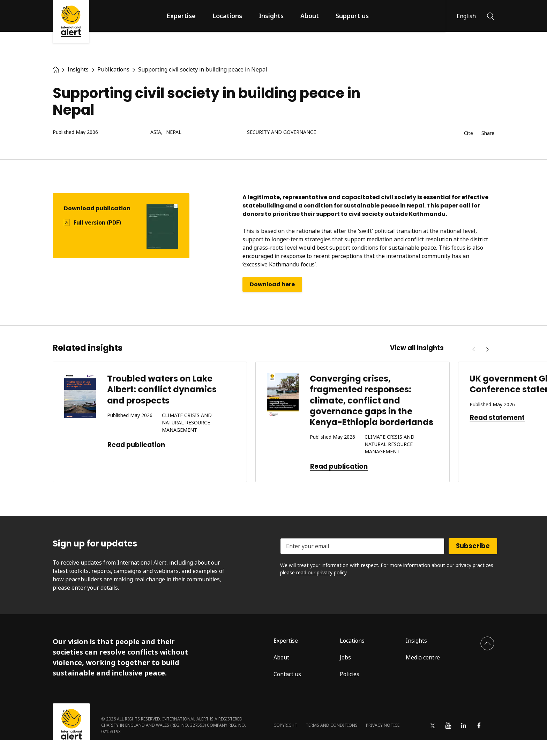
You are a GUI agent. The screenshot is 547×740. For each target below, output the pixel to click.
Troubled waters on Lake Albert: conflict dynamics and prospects (162, 389)
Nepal (173, 132)
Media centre (423, 657)
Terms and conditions (332, 725)
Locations (227, 16)
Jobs (345, 657)
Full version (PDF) (97, 222)
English (466, 16)
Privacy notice (382, 725)
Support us (352, 16)
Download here (272, 284)
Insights (271, 16)
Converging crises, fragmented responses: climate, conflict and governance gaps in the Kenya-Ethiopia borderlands (371, 400)
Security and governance (281, 132)
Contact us (287, 674)
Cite (468, 133)
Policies (349, 674)
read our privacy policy (321, 572)
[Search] (490, 16)
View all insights (417, 348)
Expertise (181, 16)
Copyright (285, 725)
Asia (155, 132)
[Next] (487, 349)
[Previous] (473, 349)
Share (487, 133)
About (309, 16)
